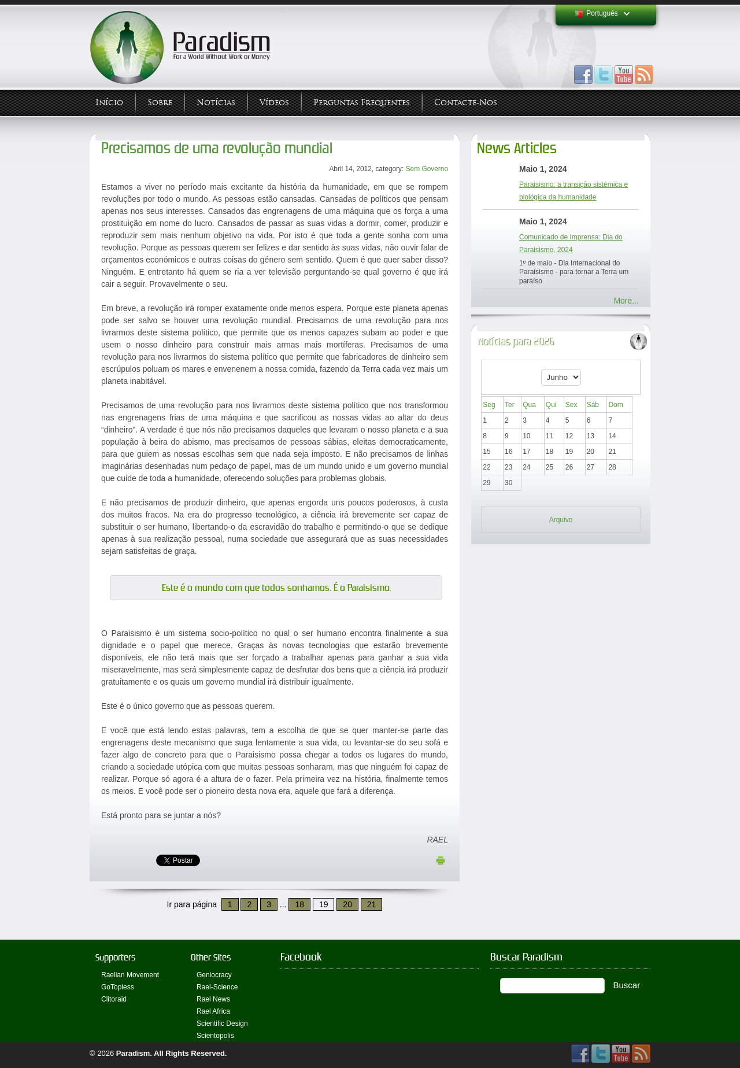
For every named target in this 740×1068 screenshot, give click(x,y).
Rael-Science (217, 987)
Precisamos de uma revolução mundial (216, 148)
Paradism (133, 1053)
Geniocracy (214, 975)
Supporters (115, 957)
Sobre (159, 103)
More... (626, 300)
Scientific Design (222, 1023)
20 (347, 904)
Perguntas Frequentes (361, 103)
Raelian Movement (130, 975)
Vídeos (274, 103)
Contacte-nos (465, 103)
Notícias (216, 103)
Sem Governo (427, 169)
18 (299, 904)
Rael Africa (213, 1011)
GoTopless (117, 987)
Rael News (213, 999)
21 (371, 904)
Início (109, 103)
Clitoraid (114, 999)
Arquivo (561, 520)
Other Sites (211, 957)
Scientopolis (215, 1036)
